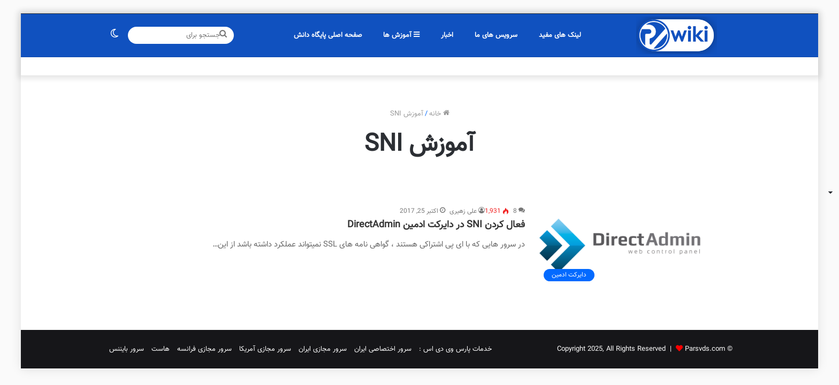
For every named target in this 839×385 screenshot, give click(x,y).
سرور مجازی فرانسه (204, 349)
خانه (439, 114)
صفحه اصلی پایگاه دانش (328, 35)
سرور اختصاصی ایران (382, 349)
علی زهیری (463, 211)
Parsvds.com (705, 349)
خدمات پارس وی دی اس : (455, 349)
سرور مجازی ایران (323, 349)
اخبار (447, 35)
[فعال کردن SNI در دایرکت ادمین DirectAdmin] (627, 246)
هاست (160, 349)
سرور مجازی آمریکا (265, 349)
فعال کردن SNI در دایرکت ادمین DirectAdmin (436, 225)
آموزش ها (401, 35)
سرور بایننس (126, 349)
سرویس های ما (496, 35)
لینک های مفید (560, 35)
